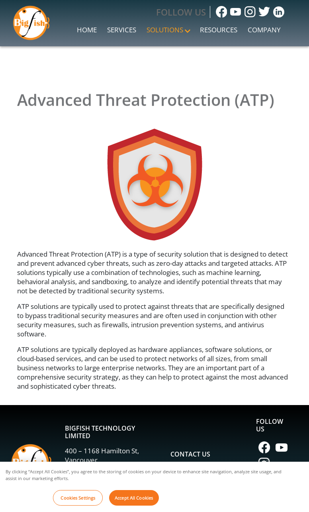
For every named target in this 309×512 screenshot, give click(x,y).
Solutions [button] (168, 29)
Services (121, 29)
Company (264, 29)
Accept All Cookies (134, 501)
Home (87, 29)
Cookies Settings (78, 501)
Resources (218, 29)
